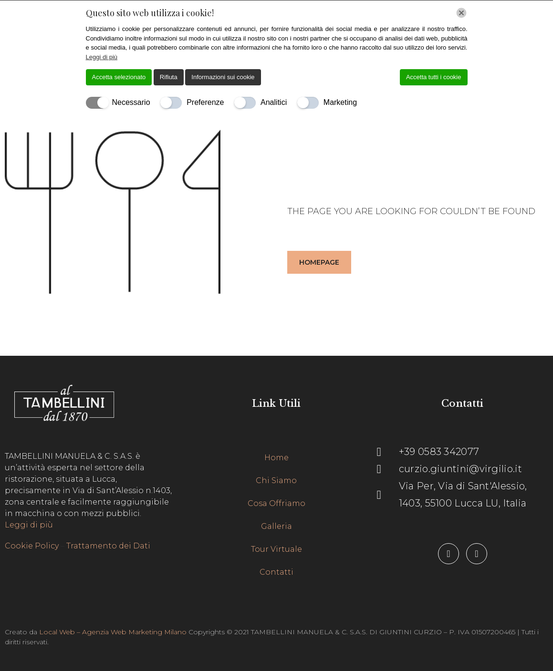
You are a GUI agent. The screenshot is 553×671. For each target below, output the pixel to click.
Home (276, 457)
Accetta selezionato (119, 77)
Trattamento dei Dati (108, 545)
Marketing (340, 102)
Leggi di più (29, 524)
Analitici (274, 102)
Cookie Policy (32, 545)
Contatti (276, 572)
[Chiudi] (461, 13)
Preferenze (205, 102)
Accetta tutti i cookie (433, 77)
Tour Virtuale (276, 549)
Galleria (276, 526)
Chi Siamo (276, 480)
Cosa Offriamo (276, 503)
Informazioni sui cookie (222, 77)
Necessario (131, 102)
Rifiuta (168, 77)
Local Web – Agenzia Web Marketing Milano (113, 632)
